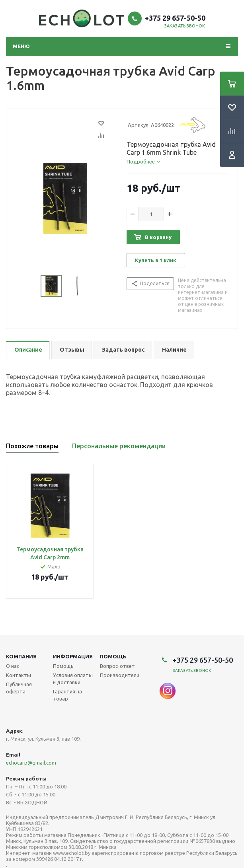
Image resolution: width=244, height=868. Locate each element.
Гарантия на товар (67, 695)
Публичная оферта (19, 687)
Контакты (18, 675)
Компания (21, 656)
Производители (119, 675)
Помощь (113, 656)
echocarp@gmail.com (31, 762)
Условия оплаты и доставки (73, 678)
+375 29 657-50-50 (175, 17)
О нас (12, 666)
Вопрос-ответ (117, 666)
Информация (73, 656)
